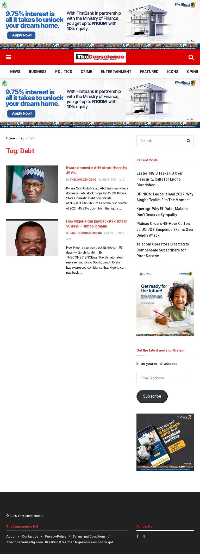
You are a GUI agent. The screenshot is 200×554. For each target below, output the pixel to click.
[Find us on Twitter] (144, 536)
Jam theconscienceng (86, 233)
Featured (149, 72)
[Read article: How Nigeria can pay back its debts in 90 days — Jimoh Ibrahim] (32, 237)
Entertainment (116, 72)
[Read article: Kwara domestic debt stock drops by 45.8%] (32, 184)
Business (38, 72)
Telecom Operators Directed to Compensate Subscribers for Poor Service (162, 250)
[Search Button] (191, 57)
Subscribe (152, 396)
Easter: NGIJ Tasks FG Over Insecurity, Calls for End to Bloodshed (159, 179)
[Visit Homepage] (100, 57)
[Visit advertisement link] (100, 25)
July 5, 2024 (108, 179)
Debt (31, 138)
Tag (21, 138)
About (10, 536)
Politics (63, 72)
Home (10, 138)
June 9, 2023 (114, 233)
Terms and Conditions (89, 536)
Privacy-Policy (55, 536)
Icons (172, 72)
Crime (86, 72)
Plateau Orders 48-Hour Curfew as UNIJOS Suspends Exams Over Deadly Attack (165, 229)
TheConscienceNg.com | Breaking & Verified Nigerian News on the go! (59, 542)
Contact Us (30, 536)
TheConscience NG (83, 179)
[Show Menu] (8, 57)
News (15, 72)
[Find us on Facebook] (137, 536)
